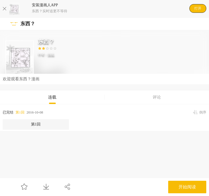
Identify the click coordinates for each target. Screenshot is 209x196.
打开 (197, 8)
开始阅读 (187, 187)
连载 (52, 97)
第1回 (20, 112)
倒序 (202, 112)
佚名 (51, 54)
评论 (157, 97)
